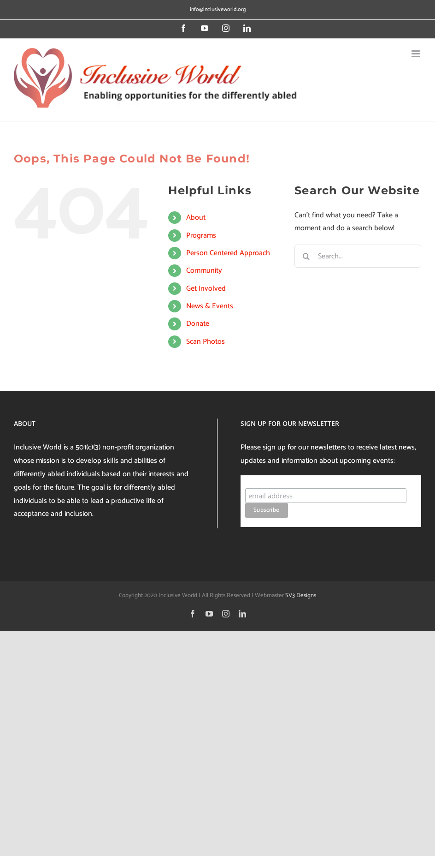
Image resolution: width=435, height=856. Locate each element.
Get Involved (206, 288)
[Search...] (357, 256)
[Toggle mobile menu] (416, 54)
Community (204, 270)
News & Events (209, 306)
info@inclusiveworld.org (218, 9)
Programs (201, 235)
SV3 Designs (300, 595)
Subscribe (263, 479)
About (196, 217)
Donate (197, 323)
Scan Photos (205, 341)
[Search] (305, 256)
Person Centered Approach (228, 253)
